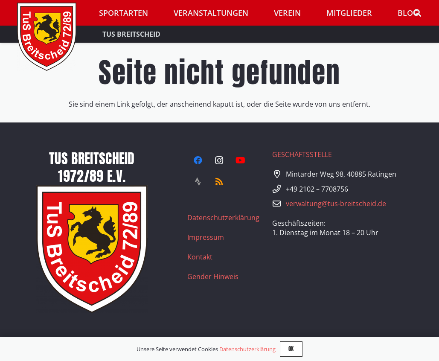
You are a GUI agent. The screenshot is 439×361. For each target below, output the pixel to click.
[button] (417, 13)
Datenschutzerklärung (223, 217)
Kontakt (199, 257)
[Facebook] (198, 160)
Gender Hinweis (212, 276)
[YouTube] (240, 160)
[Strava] (198, 181)
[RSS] (219, 181)
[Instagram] (219, 160)
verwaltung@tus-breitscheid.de (336, 203)
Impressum (205, 237)
